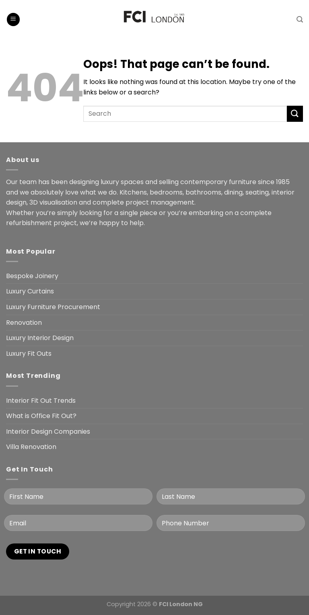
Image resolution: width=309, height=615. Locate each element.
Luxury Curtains (30, 291)
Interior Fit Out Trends (41, 400)
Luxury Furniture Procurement (53, 307)
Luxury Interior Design (40, 337)
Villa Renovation (31, 446)
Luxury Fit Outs (29, 353)
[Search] (300, 19)
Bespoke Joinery (32, 276)
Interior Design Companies (48, 431)
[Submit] (295, 113)
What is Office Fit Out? (41, 415)
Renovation (24, 322)
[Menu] (13, 19)
